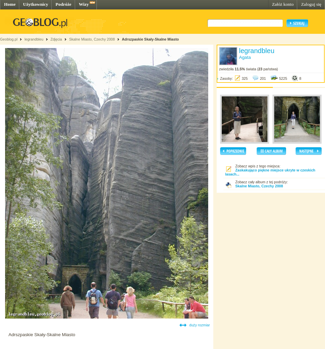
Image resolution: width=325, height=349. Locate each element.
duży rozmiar (199, 325)
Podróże (63, 4)
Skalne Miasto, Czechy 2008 (92, 39)
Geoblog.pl (9, 39)
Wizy (84, 4)
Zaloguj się (311, 4)
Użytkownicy (35, 4)
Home (10, 4)
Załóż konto (283, 4)
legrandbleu (33, 39)
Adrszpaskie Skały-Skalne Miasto (150, 39)
